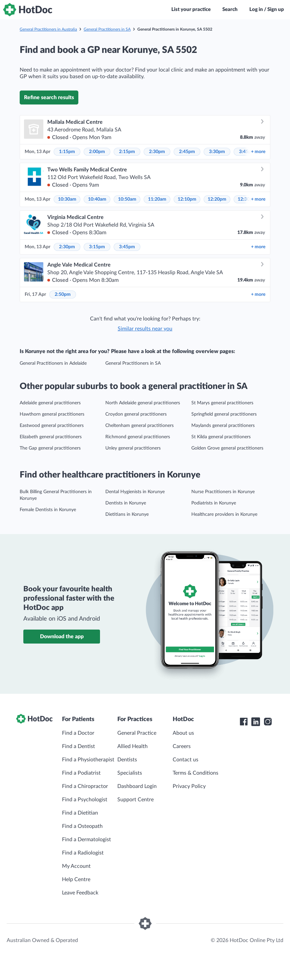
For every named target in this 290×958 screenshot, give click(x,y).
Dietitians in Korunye (127, 514)
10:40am (97, 199)
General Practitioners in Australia (48, 29)
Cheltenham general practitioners (139, 425)
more (258, 151)
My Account (76, 866)
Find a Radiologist (83, 853)
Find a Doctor (78, 733)
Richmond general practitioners (137, 437)
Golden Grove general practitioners (227, 448)
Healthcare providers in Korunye (224, 514)
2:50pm (63, 294)
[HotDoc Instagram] (268, 721)
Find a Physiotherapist (88, 759)
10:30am (67, 199)
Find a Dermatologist (86, 839)
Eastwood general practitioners (52, 425)
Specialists (129, 773)
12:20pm (217, 199)
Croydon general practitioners (136, 414)
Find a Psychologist (84, 799)
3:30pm (217, 151)
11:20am (157, 199)
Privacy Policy (189, 786)
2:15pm (127, 151)
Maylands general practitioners (223, 425)
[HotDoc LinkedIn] (256, 721)
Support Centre (135, 799)
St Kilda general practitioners (221, 437)
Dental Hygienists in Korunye (135, 491)
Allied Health (132, 746)
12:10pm (187, 199)
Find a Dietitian (80, 813)
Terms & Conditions (195, 773)
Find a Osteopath (82, 826)
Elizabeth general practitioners (51, 437)
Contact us (185, 759)
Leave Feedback (80, 892)
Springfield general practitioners (224, 414)
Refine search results (49, 97)
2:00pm (97, 151)
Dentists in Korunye (125, 503)
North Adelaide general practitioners (142, 403)
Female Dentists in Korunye (48, 509)
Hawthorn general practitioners (52, 414)
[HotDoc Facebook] (244, 721)
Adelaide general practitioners (50, 403)
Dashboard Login (137, 786)
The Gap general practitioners (50, 448)
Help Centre (76, 879)
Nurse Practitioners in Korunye (223, 491)
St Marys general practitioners (222, 403)
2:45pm (187, 151)
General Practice (136, 733)
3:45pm (127, 247)
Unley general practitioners (133, 448)
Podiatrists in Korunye (213, 503)
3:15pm (97, 247)
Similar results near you (145, 328)
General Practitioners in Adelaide (53, 363)
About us (183, 733)
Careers (182, 746)
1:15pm (67, 151)
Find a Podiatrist (81, 773)
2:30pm (157, 151)
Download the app (62, 636)
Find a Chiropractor (85, 786)
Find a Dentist (78, 746)
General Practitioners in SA (107, 29)
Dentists (127, 759)
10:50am (127, 199)
